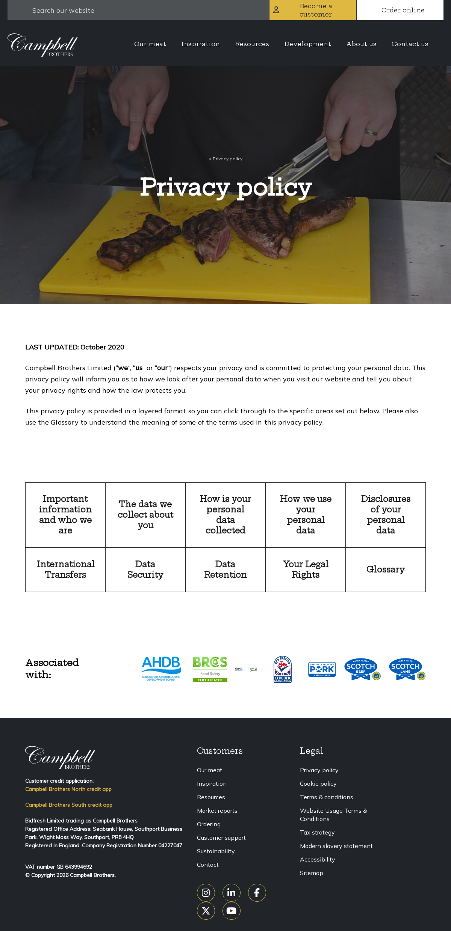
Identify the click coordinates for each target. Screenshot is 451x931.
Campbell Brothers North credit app (68, 789)
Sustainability (216, 851)
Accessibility (317, 859)
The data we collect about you (145, 514)
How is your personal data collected (225, 515)
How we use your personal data (305, 515)
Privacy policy (319, 770)
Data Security (145, 569)
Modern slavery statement (336, 846)
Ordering (209, 824)
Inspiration (212, 783)
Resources (211, 797)
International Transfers (66, 569)
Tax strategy (317, 832)
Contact (208, 864)
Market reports (217, 810)
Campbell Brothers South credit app (68, 804)
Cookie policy (318, 783)
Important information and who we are (65, 515)
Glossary (385, 570)
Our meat (209, 770)
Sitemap (311, 873)
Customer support (221, 837)
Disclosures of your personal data (385, 515)
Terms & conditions (326, 797)
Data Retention (225, 569)
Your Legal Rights (305, 569)
